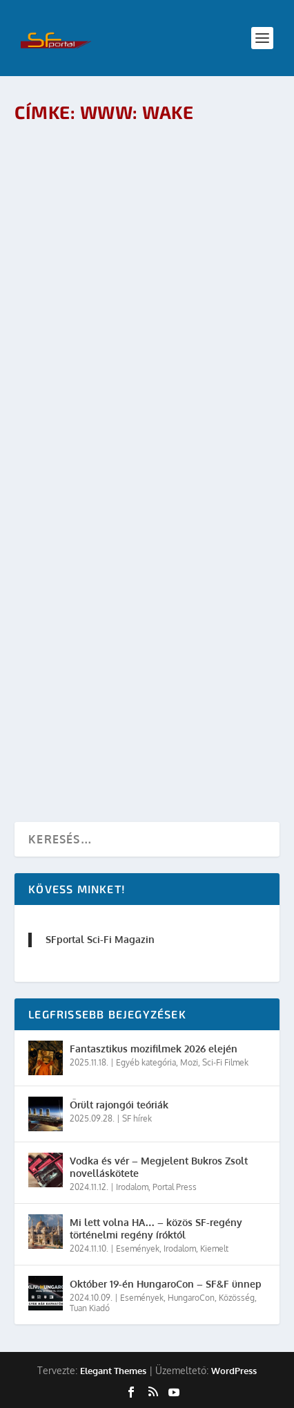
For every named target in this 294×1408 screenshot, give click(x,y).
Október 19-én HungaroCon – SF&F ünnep (166, 1284)
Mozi (189, 1062)
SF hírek (137, 1118)
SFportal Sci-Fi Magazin (100, 939)
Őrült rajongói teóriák (119, 1104)
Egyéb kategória (146, 1062)
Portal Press (175, 1187)
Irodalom (132, 1187)
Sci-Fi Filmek (225, 1062)
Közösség (237, 1297)
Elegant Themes (113, 1370)
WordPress (234, 1370)
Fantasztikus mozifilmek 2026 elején (153, 1048)
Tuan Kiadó (90, 1308)
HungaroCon (191, 1297)
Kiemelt (214, 1248)
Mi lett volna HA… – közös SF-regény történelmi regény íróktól (156, 1228)
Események (137, 1248)
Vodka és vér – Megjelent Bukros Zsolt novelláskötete (159, 1167)
